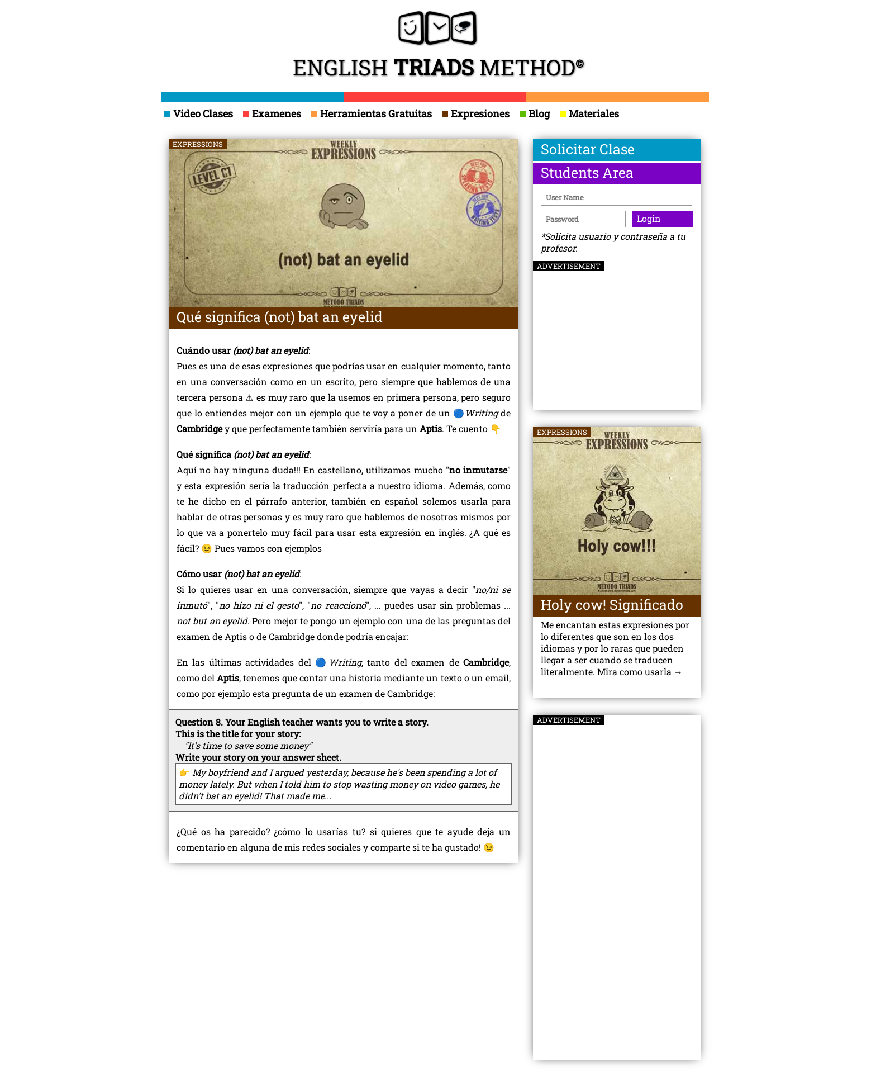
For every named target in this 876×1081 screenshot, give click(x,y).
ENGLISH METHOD (438, 46)
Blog (535, 113)
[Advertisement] (617, 331)
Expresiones (476, 113)
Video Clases (198, 113)
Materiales (589, 113)
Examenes (272, 113)
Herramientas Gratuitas (371, 113)
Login (649, 218)
